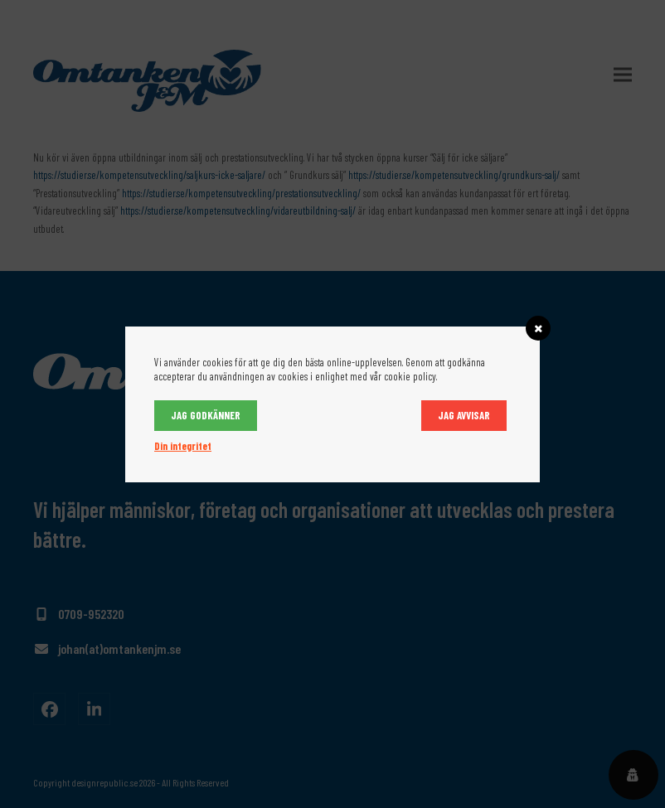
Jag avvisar (464, 415)
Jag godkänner (205, 415)
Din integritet (182, 445)
